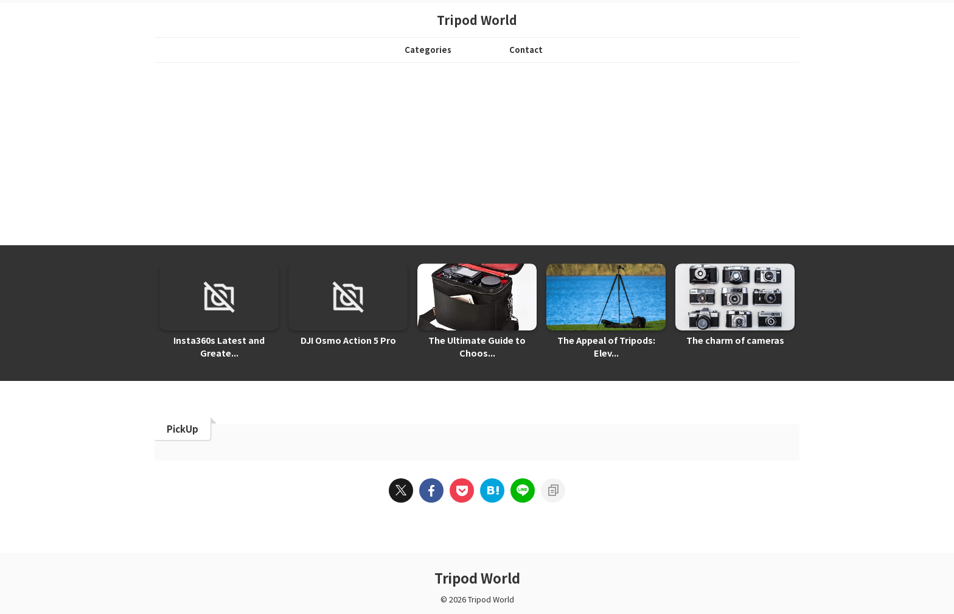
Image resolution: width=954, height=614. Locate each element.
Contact (526, 49)
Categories (428, 49)
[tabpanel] (219, 314)
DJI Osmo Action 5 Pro (348, 340)
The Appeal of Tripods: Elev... (606, 340)
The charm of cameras (735, 340)
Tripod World (477, 20)
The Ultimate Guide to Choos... (477, 347)
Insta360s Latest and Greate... (219, 347)
